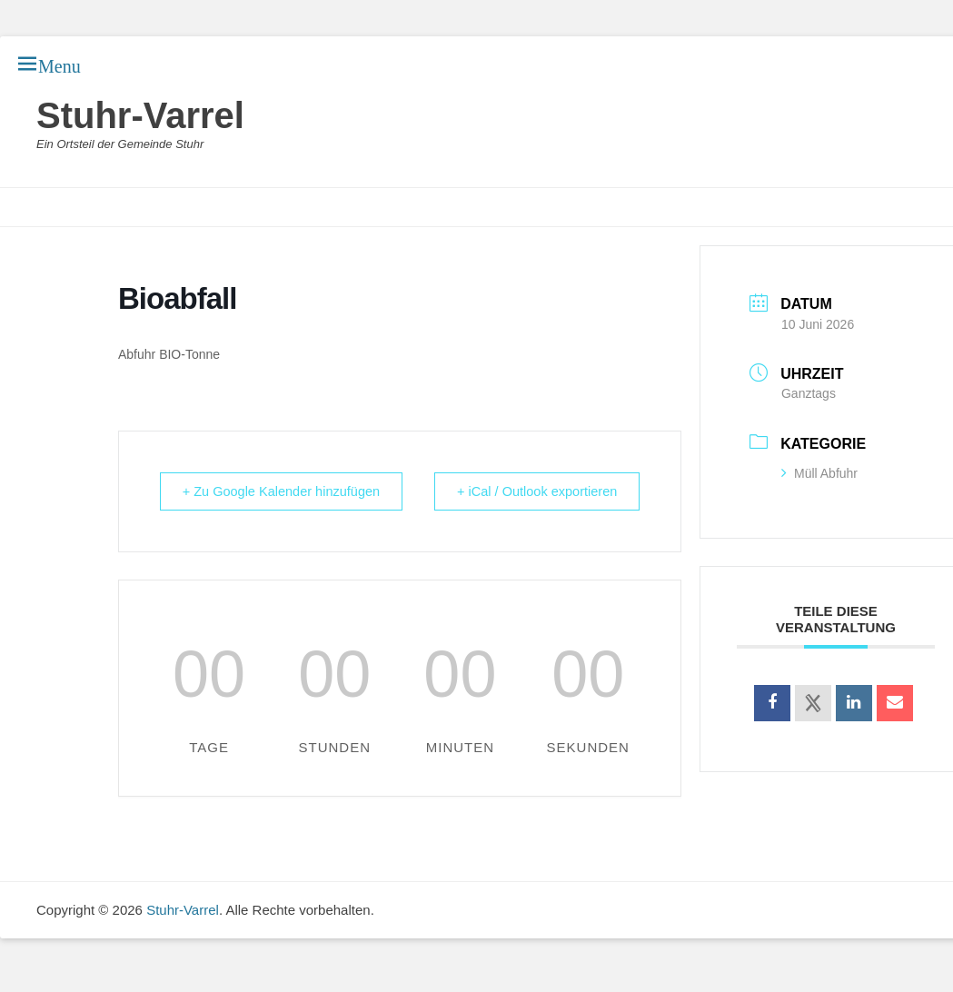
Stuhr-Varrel (140, 115)
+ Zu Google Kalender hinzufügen (240, 501)
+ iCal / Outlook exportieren (597, 501)
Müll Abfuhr (819, 473)
